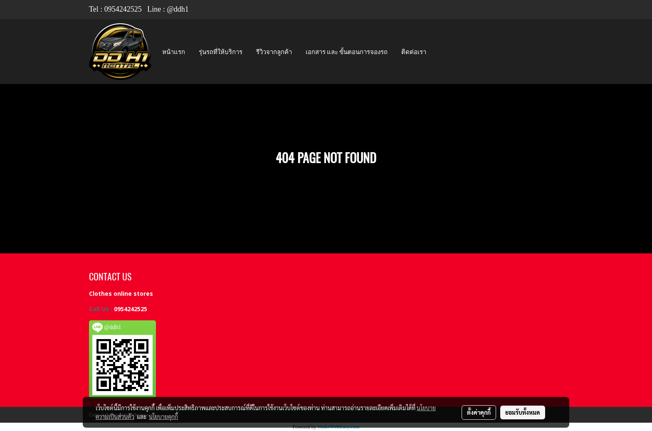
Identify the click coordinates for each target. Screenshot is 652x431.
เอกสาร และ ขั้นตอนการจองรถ (347, 51)
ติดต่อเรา (413, 51)
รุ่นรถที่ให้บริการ (220, 51)
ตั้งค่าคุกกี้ (479, 412)
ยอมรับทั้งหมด (522, 412)
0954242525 (123, 9)
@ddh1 (178, 9)
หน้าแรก (173, 51)
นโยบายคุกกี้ (163, 416)
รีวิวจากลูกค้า (274, 51)
